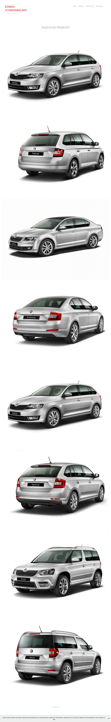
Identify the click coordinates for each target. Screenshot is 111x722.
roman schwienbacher (16, 8)
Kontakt (81, 6)
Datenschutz (90, 6)
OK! (54, 719)
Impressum (99, 6)
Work (74, 6)
